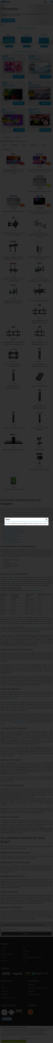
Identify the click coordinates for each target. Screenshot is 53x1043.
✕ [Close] (46, 519)
